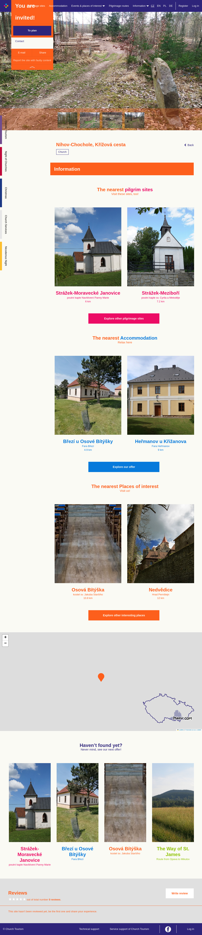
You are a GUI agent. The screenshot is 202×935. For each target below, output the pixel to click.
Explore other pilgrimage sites (124, 318)
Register (183, 5)
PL (164, 5)
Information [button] (141, 5)
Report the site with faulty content (32, 60)
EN (159, 5)
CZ (152, 5)
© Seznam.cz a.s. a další (193, 730)
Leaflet (180, 730)
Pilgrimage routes (119, 5)
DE (171, 5)
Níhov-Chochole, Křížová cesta (91, 144)
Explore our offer (124, 466)
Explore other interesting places (124, 615)
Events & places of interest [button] (88, 5)
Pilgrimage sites (36, 5)
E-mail (21, 52)
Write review (180, 893)
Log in (195, 5)
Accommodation (58, 5)
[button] (101, 677)
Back (189, 145)
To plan (32, 30)
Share (42, 52)
